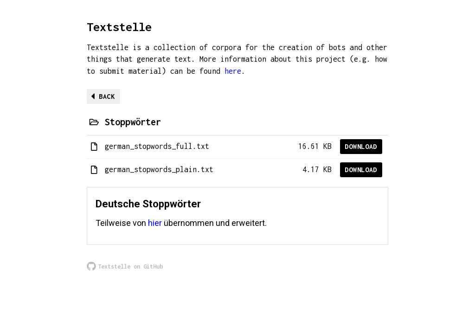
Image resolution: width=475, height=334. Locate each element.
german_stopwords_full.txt (157, 146)
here (233, 71)
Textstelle (119, 26)
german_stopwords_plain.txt (159, 169)
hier (155, 223)
